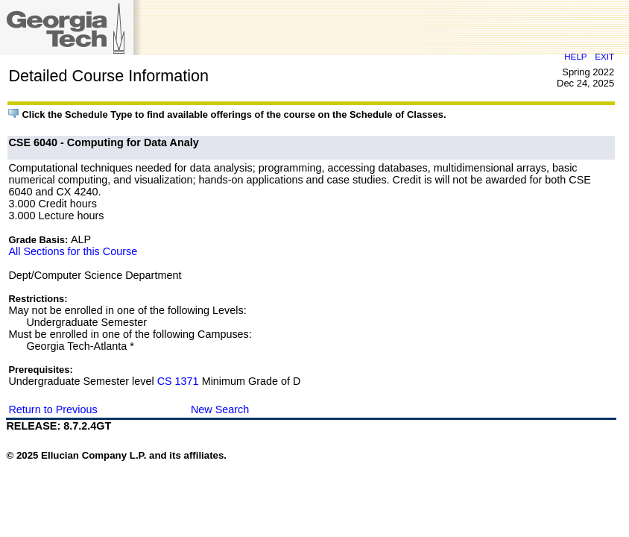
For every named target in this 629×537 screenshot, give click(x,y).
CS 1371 (178, 381)
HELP (575, 56)
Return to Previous (52, 409)
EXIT (604, 56)
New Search (220, 409)
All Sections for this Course (72, 251)
